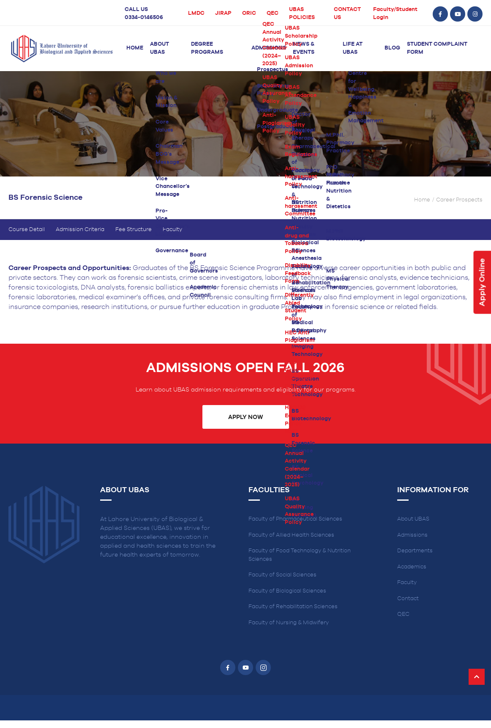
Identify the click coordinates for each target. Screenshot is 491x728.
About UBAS (159, 48)
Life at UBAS (353, 48)
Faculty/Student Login (395, 13)
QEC (272, 13)
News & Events (303, 48)
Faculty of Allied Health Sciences (291, 542)
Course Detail (26, 237)
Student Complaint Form (437, 48)
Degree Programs (207, 48)
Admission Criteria (80, 237)
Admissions (268, 48)
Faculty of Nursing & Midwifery (288, 630)
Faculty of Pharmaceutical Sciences (295, 526)
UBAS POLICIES (302, 13)
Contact (408, 606)
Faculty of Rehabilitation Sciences (293, 614)
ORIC (249, 13)
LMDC (196, 13)
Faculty (172, 237)
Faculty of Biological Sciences (287, 598)
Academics (411, 574)
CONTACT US (347, 13)
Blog (392, 48)
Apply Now (245, 424)
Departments (415, 558)
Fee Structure (133, 237)
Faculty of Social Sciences (282, 582)
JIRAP (223, 13)
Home (134, 48)
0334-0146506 (144, 17)
